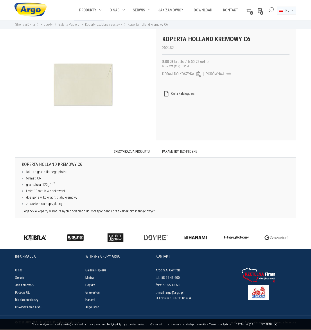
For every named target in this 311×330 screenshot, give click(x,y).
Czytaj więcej (245, 324)
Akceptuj (267, 324)
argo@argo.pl (174, 293)
